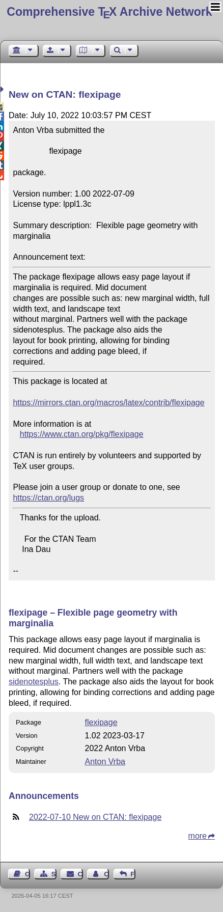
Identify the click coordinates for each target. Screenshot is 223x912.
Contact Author (106, 874)
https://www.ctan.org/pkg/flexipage (82, 434)
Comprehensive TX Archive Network (109, 11)
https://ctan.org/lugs (48, 497)
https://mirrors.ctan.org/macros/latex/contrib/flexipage (108, 402)
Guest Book (27, 874)
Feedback (132, 874)
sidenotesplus (34, 681)
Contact (80, 874)
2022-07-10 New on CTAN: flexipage (95, 817)
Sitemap (54, 874)
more (197, 836)
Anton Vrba (105, 761)
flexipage (101, 722)
